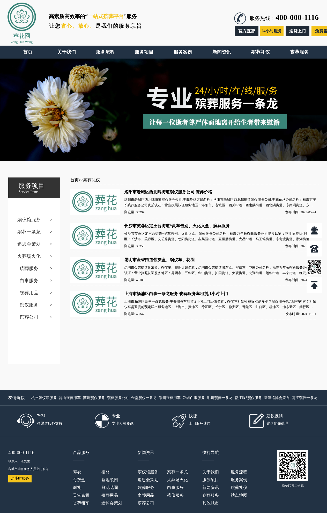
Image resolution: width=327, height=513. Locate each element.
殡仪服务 (29, 305)
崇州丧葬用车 (170, 398)
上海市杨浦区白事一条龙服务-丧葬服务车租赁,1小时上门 (176, 293)
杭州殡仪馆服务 (44, 398)
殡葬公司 (29, 317)
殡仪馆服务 (29, 219)
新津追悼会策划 (276, 398)
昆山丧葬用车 (70, 398)
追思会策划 (29, 244)
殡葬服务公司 (118, 398)
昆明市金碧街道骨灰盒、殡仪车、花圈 (159, 260)
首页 (74, 180)
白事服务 (29, 280)
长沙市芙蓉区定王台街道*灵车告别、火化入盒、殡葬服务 (177, 226)
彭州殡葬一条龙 (219, 398)
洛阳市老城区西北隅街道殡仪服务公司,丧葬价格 (168, 192)
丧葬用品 (29, 292)
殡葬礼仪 (91, 180)
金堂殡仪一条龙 (144, 398)
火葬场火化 (29, 256)
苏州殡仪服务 (94, 398)
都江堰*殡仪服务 (248, 398)
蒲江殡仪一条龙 (304, 398)
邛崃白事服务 (194, 398)
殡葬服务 (29, 268)
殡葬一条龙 (29, 231)
